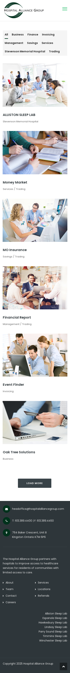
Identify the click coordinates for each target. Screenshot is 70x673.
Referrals (43, 596)
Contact (11, 596)
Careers (11, 602)
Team (9, 589)
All (6, 34)
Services (47, 43)
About (9, 582)
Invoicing (48, 34)
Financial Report (17, 317)
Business (18, 34)
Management (14, 43)
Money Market (15, 182)
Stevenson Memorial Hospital (25, 51)
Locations (44, 589)
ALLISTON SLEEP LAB (19, 114)
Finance (32, 34)
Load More (35, 483)
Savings (32, 43)
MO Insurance (15, 249)
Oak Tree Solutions (19, 452)
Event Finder (13, 384)
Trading (54, 51)
